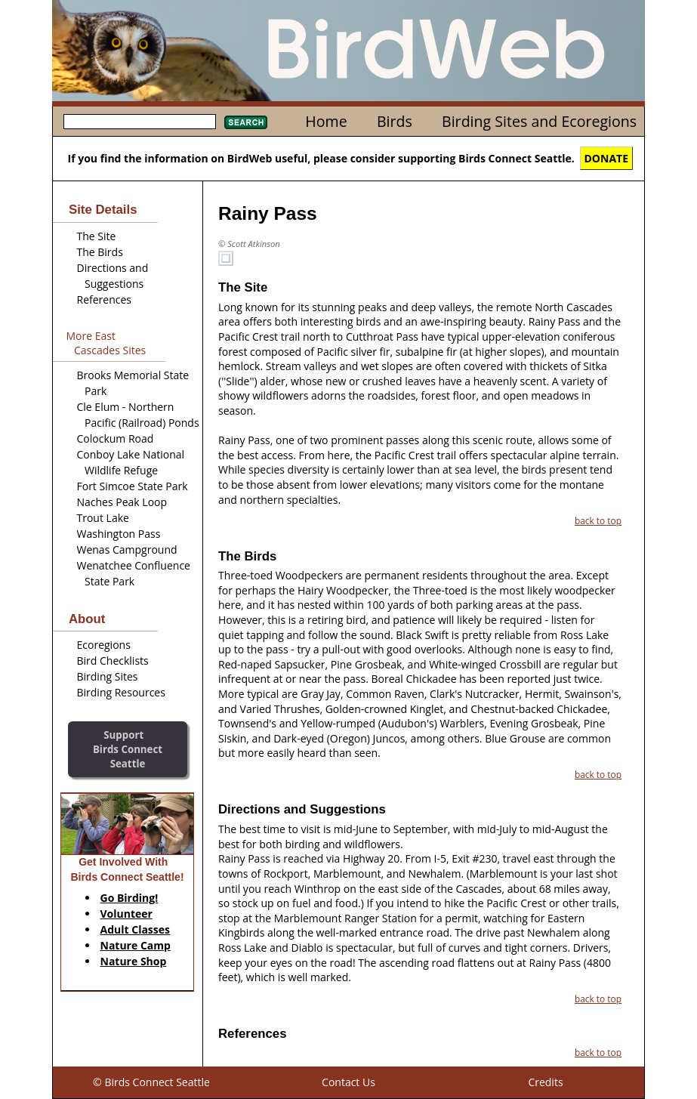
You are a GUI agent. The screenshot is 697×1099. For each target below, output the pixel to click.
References (104, 299)
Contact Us (348, 1082)
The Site (96, 236)
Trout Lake (103, 518)
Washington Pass (119, 533)
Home (326, 121)
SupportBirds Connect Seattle (127, 749)
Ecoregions (104, 644)
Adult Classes (135, 929)
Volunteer (126, 913)
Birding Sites (107, 676)
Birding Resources (121, 692)
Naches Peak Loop (122, 502)
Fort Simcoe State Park (132, 486)
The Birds (100, 252)
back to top (598, 520)
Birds (394, 121)
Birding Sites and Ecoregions (539, 121)
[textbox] (139, 121)
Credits (545, 1082)
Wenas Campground (127, 549)
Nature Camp (135, 945)
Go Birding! (129, 898)
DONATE (606, 158)
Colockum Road (115, 438)
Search (245, 122)
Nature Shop (133, 961)
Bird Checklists (113, 660)
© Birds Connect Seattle (151, 1082)
